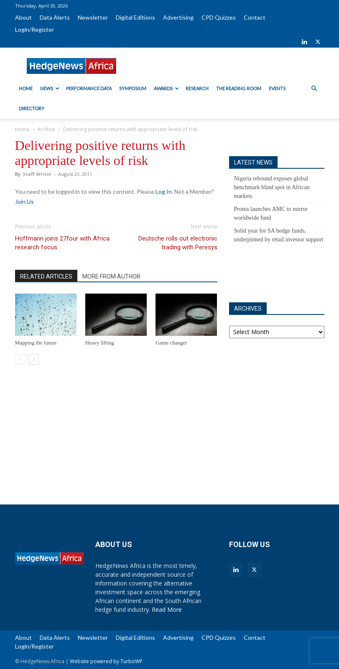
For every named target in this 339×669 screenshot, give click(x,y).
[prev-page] (20, 359)
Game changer (171, 343)
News (49, 88)
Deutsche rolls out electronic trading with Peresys (177, 243)
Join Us (24, 201)
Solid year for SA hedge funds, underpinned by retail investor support (279, 235)
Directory (31, 108)
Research (197, 88)
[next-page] (33, 359)
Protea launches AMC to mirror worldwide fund (271, 213)
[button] (314, 89)
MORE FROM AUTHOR (111, 276)
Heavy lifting (99, 343)
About (23, 17)
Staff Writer (37, 174)
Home (26, 88)
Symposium (132, 88)
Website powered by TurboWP (106, 661)
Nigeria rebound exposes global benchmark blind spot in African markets (272, 187)
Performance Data (89, 88)
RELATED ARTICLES (46, 276)
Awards (166, 88)
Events (277, 88)
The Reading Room (238, 88)
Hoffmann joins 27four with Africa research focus (62, 243)
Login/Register (34, 29)
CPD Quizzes (218, 17)
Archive (46, 129)
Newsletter (93, 17)
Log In (163, 191)
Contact (254, 17)
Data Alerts (55, 17)
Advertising (178, 17)
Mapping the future (36, 343)
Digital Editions (135, 17)
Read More (167, 609)
